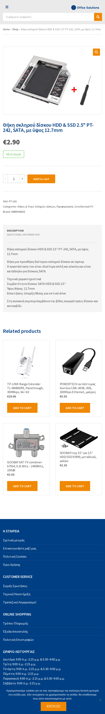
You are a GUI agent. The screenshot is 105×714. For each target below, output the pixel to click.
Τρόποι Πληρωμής (15, 623)
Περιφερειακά (65, 206)
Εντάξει (53, 706)
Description (15, 230)
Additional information (23, 234)
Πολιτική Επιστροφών (18, 640)
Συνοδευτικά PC (83, 206)
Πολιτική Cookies (14, 556)
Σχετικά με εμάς (14, 540)
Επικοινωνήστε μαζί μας (19, 548)
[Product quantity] (14, 178)
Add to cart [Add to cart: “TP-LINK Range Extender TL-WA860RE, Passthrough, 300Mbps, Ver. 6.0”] (22, 408)
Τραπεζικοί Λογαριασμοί (19, 602)
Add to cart (41, 179)
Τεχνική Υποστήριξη (16, 594)
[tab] (48, 231)
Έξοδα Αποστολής (15, 631)
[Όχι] (100, 700)
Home (6, 29)
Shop (15, 29)
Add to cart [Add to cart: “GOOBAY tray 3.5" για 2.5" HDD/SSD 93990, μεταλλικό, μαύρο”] (75, 486)
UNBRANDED (18, 211)
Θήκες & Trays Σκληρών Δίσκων (36, 206)
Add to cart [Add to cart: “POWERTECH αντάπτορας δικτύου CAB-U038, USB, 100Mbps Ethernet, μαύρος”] (75, 408)
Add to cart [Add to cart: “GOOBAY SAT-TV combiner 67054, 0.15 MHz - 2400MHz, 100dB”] (22, 486)
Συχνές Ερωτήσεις (15, 586)
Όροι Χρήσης (11, 565)
